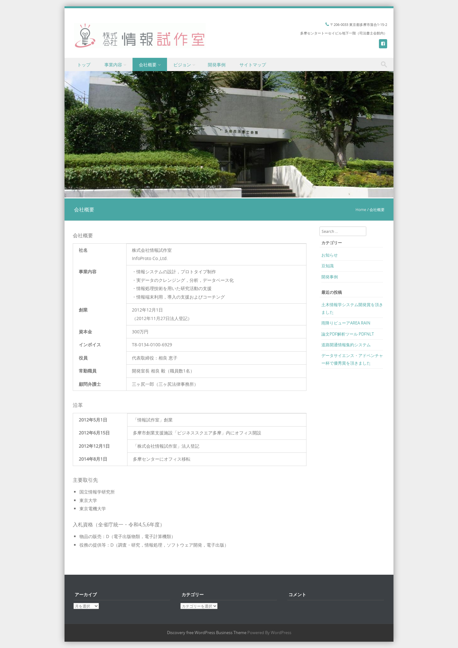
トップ (83, 65)
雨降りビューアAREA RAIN (345, 323)
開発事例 (217, 65)
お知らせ (329, 255)
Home (361, 209)
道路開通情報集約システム (346, 345)
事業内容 (113, 65)
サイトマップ (252, 65)
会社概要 (148, 65)
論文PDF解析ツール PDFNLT (347, 334)
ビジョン (182, 65)
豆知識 (327, 266)
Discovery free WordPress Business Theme (206, 632)
